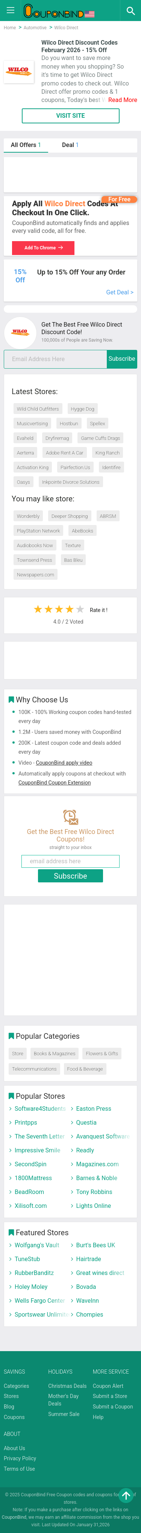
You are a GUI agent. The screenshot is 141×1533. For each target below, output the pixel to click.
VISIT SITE (70, 115)
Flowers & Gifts (102, 1053)
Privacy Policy (20, 1458)
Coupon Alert (108, 1386)
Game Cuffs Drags (100, 438)
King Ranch (108, 453)
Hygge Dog (82, 409)
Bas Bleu (73, 560)
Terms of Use (19, 1469)
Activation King (33, 467)
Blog (9, 1407)
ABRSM (108, 516)
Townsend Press (34, 560)
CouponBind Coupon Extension (54, 783)
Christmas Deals (67, 1386)
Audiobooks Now (35, 545)
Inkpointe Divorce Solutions (71, 482)
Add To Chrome (44, 247)
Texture (73, 545)
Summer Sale (63, 1414)
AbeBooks (82, 531)
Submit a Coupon (113, 1407)
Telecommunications (34, 1069)
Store (17, 1053)
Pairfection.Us (75, 467)
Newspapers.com (35, 575)
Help (98, 1417)
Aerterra (25, 453)
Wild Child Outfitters (38, 409)
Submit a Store (110, 1396)
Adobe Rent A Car (64, 453)
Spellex (97, 423)
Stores (11, 1396)
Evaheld (25, 438)
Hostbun (69, 423)
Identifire (111, 467)
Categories (16, 1386)
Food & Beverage (85, 1069)
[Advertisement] (70, 175)
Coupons (14, 1417)
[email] (70, 359)
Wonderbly (28, 516)
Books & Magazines (55, 1053)
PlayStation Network (38, 531)
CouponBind (14, 1517)
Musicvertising (32, 423)
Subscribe (122, 358)
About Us (14, 1448)
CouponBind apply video (64, 763)
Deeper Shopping (70, 516)
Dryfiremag (57, 438)
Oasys (23, 482)
